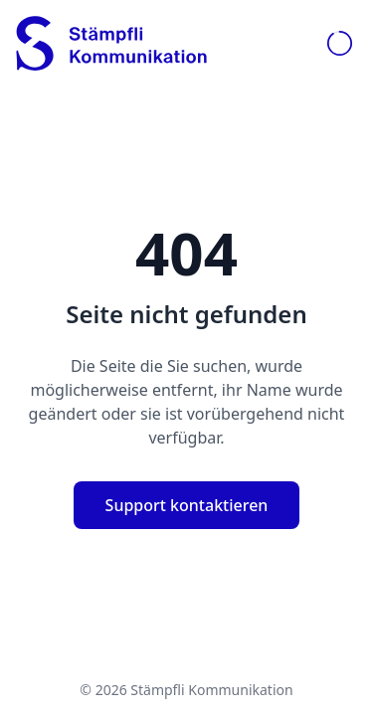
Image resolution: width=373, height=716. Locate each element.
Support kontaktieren (187, 505)
